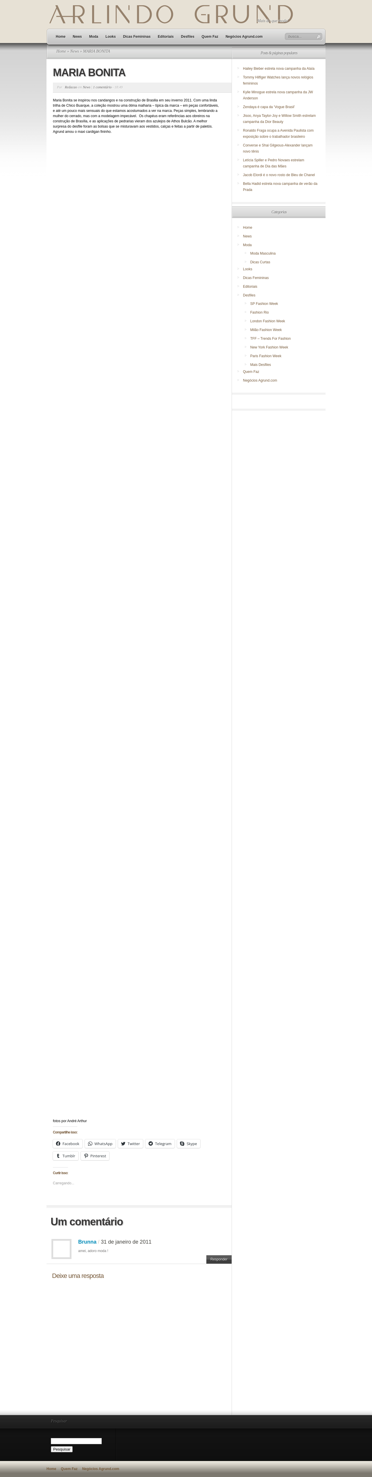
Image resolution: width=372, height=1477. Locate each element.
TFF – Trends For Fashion (270, 339)
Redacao (71, 87)
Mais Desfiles (260, 365)
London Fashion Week (267, 321)
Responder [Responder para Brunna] (219, 1259)
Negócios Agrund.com (244, 37)
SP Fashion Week (264, 304)
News (77, 37)
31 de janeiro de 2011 (126, 1242)
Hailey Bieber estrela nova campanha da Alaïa (278, 69)
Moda (93, 37)
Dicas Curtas (260, 262)
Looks (110, 37)
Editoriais (166, 37)
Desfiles (187, 37)
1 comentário (102, 87)
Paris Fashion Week (265, 356)
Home (60, 37)
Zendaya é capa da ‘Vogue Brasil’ (269, 107)
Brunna (87, 1242)
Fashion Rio (259, 312)
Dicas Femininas (137, 37)
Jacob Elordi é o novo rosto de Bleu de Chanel (279, 175)
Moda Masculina (263, 253)
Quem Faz (210, 37)
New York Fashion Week (269, 347)
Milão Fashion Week (266, 330)
